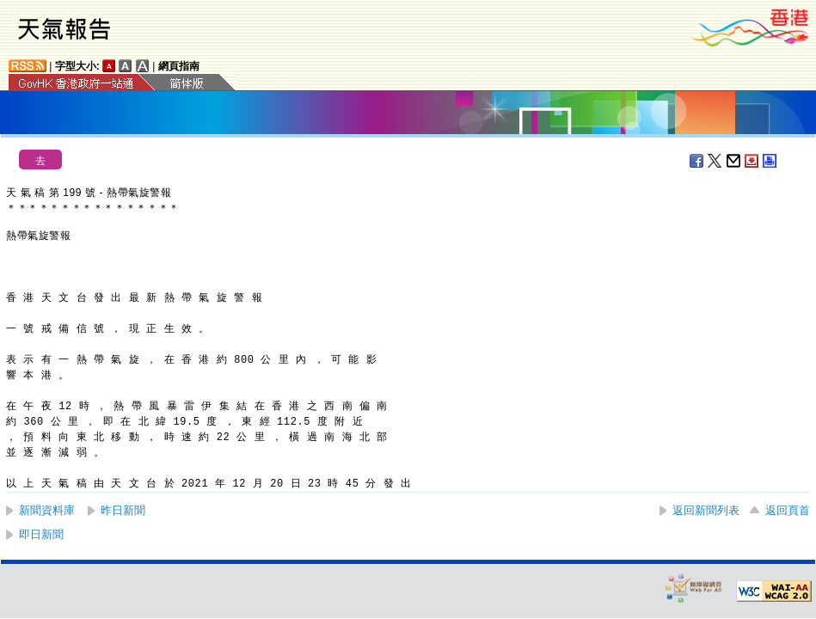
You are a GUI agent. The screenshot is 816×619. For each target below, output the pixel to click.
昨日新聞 (123, 510)
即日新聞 (41, 534)
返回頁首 (787, 510)
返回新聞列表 (705, 510)
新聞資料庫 (47, 510)
